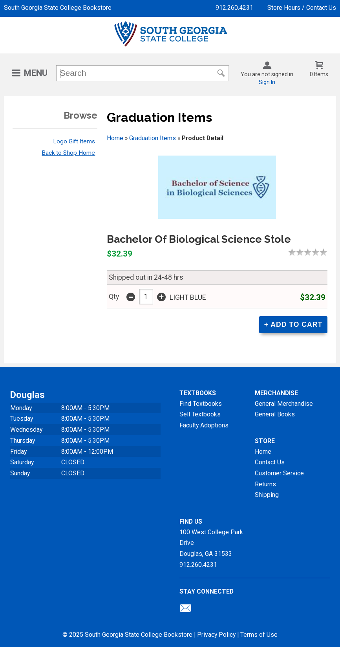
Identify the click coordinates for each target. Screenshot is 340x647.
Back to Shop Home (68, 152)
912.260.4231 (234, 7)
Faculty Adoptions (203, 425)
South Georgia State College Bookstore (58, 7)
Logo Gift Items (74, 141)
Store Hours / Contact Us (301, 7)
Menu (36, 73)
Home (115, 138)
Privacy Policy (216, 634)
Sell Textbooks (200, 414)
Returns (265, 484)
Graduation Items (152, 138)
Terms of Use (259, 634)
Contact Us (270, 462)
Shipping (267, 495)
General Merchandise (284, 403)
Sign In (267, 82)
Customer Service (279, 473)
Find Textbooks (200, 403)
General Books (275, 414)
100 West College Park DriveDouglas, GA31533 (211, 542)
